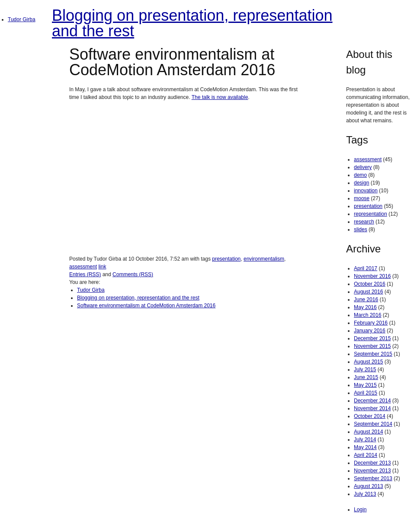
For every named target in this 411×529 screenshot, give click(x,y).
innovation (366, 191)
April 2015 (365, 393)
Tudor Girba (21, 19)
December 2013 (372, 463)
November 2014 (372, 408)
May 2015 (365, 385)
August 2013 (368, 486)
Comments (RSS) (132, 274)
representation (370, 214)
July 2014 (365, 440)
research (364, 222)
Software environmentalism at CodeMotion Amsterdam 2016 (146, 306)
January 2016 (369, 331)
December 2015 (372, 338)
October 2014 (369, 416)
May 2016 (365, 307)
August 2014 (368, 432)
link (102, 267)
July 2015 (365, 369)
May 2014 (365, 447)
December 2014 (372, 401)
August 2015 (368, 362)
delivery (363, 167)
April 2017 (365, 268)
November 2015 (372, 346)
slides (360, 229)
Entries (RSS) (85, 274)
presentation (226, 259)
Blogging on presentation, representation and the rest (192, 23)
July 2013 (365, 494)
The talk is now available (220, 97)
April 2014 (365, 455)
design (361, 183)
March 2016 (367, 315)
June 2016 (366, 299)
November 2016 (372, 276)
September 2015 (373, 354)
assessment (83, 267)
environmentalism (264, 259)
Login (360, 510)
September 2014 (373, 424)
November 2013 (372, 471)
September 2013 (373, 478)
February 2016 (371, 323)
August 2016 (368, 292)
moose (361, 198)
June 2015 (366, 377)
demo (360, 175)
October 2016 (369, 284)
